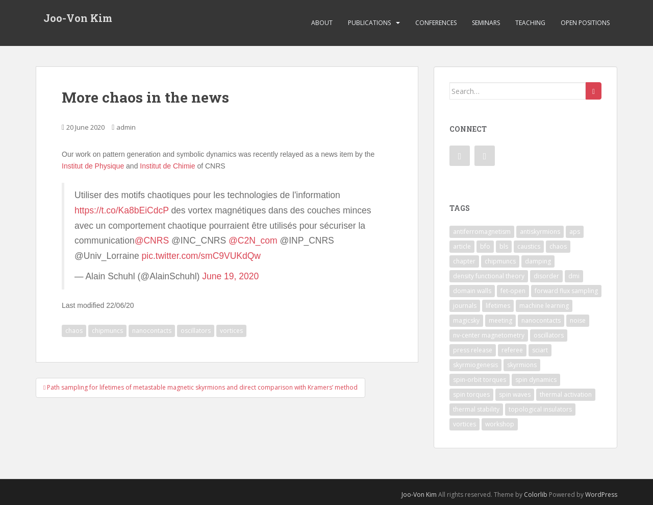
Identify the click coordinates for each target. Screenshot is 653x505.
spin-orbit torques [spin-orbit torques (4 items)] (479, 379)
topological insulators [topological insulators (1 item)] (540, 409)
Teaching (530, 22)
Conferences (436, 22)
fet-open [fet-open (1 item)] (512, 290)
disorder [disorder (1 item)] (546, 276)
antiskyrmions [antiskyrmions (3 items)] (540, 231)
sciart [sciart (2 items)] (540, 350)
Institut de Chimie (167, 166)
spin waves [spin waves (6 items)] (515, 394)
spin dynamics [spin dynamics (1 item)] (536, 379)
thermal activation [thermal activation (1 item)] (566, 394)
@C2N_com (253, 240)
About (322, 22)
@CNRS (152, 240)
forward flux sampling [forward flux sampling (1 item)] (566, 290)
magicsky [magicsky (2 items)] (466, 320)
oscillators (196, 330)
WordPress (601, 494)
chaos (74, 330)
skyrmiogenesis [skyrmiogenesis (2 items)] (475, 364)
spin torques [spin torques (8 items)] (471, 394)
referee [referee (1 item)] (512, 350)
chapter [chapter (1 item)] (464, 261)
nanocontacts (151, 330)
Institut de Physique (93, 166)
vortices (231, 330)
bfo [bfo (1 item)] (485, 246)
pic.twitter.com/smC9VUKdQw (201, 256)
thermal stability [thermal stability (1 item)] (476, 409)
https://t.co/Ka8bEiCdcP (121, 210)
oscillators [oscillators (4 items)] (549, 335)
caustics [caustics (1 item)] (528, 246)
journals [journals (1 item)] (464, 305)
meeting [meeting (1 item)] (500, 320)
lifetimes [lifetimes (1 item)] (498, 305)
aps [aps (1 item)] (574, 231)
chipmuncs (107, 330)
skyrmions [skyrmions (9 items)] (522, 364)
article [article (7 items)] (462, 246)
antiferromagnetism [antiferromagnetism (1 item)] (482, 231)
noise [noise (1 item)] (578, 320)
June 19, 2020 (230, 276)
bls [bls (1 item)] (503, 246)
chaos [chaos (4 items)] (558, 246)
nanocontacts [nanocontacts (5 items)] (541, 320)
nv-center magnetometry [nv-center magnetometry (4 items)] (488, 335)
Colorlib (535, 494)
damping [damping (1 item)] (538, 261)
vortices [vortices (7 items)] (464, 424)
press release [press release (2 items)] (472, 350)
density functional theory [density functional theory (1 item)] (488, 276)
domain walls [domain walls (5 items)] (472, 290)
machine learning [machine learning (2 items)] (544, 305)
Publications (369, 22)
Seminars (486, 22)
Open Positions (585, 22)
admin (126, 127)
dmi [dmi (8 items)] (574, 276)
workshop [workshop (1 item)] (499, 424)
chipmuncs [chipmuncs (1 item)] (500, 261)
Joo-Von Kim (77, 18)
